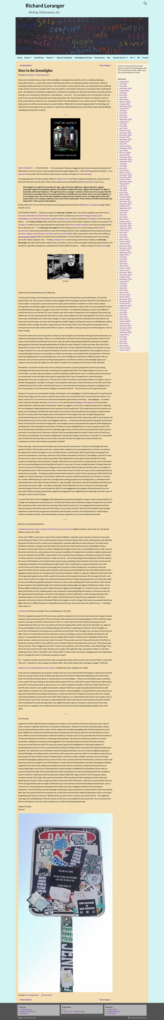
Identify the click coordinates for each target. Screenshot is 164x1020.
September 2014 (125, 279)
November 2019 (125, 159)
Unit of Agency (106, 65)
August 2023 (124, 108)
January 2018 (124, 199)
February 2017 (125, 221)
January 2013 (124, 323)
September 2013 (125, 306)
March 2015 (124, 266)
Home (19, 58)
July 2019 (123, 164)
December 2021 (125, 133)
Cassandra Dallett (64, 233)
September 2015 (125, 252)
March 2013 (124, 319)
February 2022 (125, 130)
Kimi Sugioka (91, 218)
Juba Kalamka (38, 233)
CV (65, 1009)
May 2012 (123, 341)
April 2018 (123, 193)
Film (108, 58)
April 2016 (123, 237)
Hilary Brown (89, 182)
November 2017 (125, 204)
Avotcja (94, 215)
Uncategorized (32, 995)
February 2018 (125, 197)
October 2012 (124, 330)
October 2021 (124, 137)
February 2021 (125, 146)
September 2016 (125, 228)
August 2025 (124, 82)
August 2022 (124, 122)
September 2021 (125, 139)
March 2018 (124, 195)
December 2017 (125, 201)
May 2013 (123, 314)
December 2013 (125, 299)
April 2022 (123, 128)
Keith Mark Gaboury (47, 668)
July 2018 (123, 186)
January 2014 (124, 297)
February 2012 (125, 348)
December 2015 (125, 246)
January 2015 (124, 270)
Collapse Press (62, 179)
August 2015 (124, 255)
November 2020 (125, 148)
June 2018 (123, 188)
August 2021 (124, 142)
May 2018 (123, 190)
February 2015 (125, 268)
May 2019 (123, 168)
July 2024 (123, 93)
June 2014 (123, 286)
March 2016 (124, 239)
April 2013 (123, 317)
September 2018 (125, 181)
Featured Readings (26, 1009)
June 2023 (123, 113)
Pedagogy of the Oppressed (85, 402)
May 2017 (123, 215)
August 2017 (124, 210)
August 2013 (124, 308)
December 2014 (125, 272)
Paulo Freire (53, 402)
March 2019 (124, 170)
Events (26, 58)
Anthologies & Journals (83, 58)
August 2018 (124, 184)
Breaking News (25, 65)
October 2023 (124, 104)
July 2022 (123, 124)
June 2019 (123, 166)
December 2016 (125, 224)
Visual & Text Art (119, 58)
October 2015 (124, 250)
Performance (99, 58)
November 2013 (125, 301)
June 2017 (123, 213)
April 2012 (123, 343)
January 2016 (124, 244)
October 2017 (124, 206)
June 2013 (123, 312)
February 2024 (125, 102)
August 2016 (124, 230)
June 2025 (123, 86)
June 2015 (123, 259)
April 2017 (123, 217)
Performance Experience (28, 1011)
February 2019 (125, 173)
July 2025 (123, 84)
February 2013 (125, 321)
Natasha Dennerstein (42, 218)
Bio (138, 58)
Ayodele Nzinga (83, 215)
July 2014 (123, 283)
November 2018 (125, 177)
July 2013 (123, 310)
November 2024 (125, 88)
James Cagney (26, 233)
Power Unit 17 (111, 1013)
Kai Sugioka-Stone (63, 218)
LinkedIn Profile (112, 1009)
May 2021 (123, 144)
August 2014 (124, 281)
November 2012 (125, 328)
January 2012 (124, 350)
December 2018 (125, 175)
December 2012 (125, 326)
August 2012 (124, 334)
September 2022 (125, 119)
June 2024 (123, 95)
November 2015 (125, 248)
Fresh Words (39, 58)
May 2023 (123, 115)
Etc (131, 58)
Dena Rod (49, 233)
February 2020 (125, 153)
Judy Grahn (67, 529)
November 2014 (125, 275)
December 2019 (125, 157)
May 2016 (123, 235)
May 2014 (123, 288)
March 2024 (124, 99)
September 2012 (125, 332)
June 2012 (123, 339)
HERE (86, 171)
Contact (145, 58)
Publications (24, 1013)
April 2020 (123, 150)
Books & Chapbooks (64, 58)
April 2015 (123, 264)
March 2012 (124, 346)
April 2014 (123, 290)
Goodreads (87, 174)
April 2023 (123, 117)
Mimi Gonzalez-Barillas (78, 224)
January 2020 (124, 155)
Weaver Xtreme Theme (138, 1018)
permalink (48, 995)
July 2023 (123, 111)
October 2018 (124, 179)
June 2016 (123, 232)
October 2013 (124, 303)
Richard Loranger (45, 6)
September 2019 (125, 161)
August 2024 (124, 91)
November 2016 (125, 226)
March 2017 (124, 219)
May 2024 (123, 97)
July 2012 (123, 337)
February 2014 (125, 295)
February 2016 (125, 241)
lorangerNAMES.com (114, 1011)
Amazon (21, 174)
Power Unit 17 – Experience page (74, 1011)
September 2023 (125, 106)
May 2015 (123, 261)
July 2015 (123, 257)
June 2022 (123, 126)
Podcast (49, 58)
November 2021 (125, 135)
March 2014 (124, 292)
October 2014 (124, 277)
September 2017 (125, 208)
